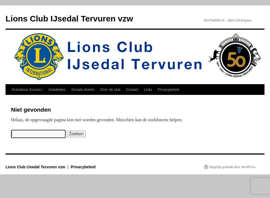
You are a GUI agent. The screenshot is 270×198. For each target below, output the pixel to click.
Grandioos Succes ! (27, 89)
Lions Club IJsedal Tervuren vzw (69, 18)
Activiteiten (57, 89)
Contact (132, 89)
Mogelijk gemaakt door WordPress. (232, 167)
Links (148, 89)
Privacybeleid (168, 89)
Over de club (110, 89)
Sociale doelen (82, 89)
